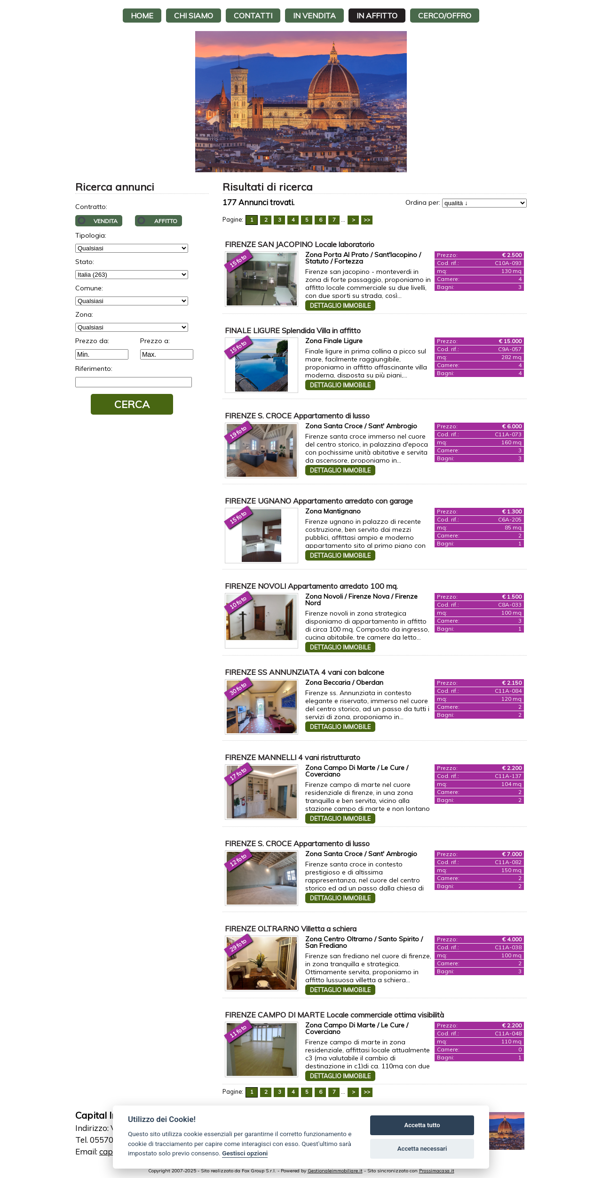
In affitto (376, 15)
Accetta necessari (422, 1148)
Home (142, 15)
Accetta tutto (422, 1125)
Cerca (132, 404)
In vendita (314, 15)
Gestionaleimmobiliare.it (335, 1171)
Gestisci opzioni (245, 1153)
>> (367, 219)
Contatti (253, 15)
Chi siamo (193, 15)
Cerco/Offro (444, 15)
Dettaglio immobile (340, 305)
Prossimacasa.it (436, 1171)
